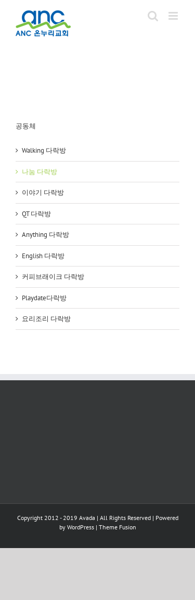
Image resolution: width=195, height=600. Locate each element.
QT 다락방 (36, 213)
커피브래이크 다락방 (53, 276)
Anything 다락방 (45, 234)
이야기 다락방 (43, 192)
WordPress (80, 527)
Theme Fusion (117, 527)
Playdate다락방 (44, 298)
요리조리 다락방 (46, 318)
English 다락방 (43, 255)
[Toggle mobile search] (153, 15)
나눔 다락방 (39, 171)
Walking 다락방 (44, 150)
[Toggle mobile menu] (173, 15)
